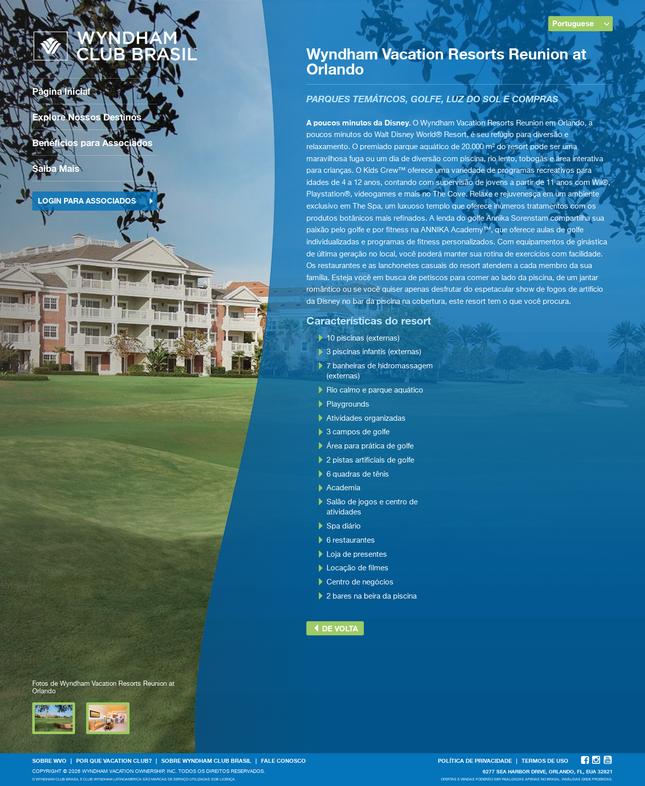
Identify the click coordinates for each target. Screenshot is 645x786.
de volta (335, 628)
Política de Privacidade (475, 760)
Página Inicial (61, 91)
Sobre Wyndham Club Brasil (206, 760)
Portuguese (581, 23)
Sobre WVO (49, 760)
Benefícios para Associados (92, 142)
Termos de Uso (545, 760)
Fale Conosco (283, 760)
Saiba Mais (56, 168)
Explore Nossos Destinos (87, 116)
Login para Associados (96, 200)
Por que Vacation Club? (114, 760)
